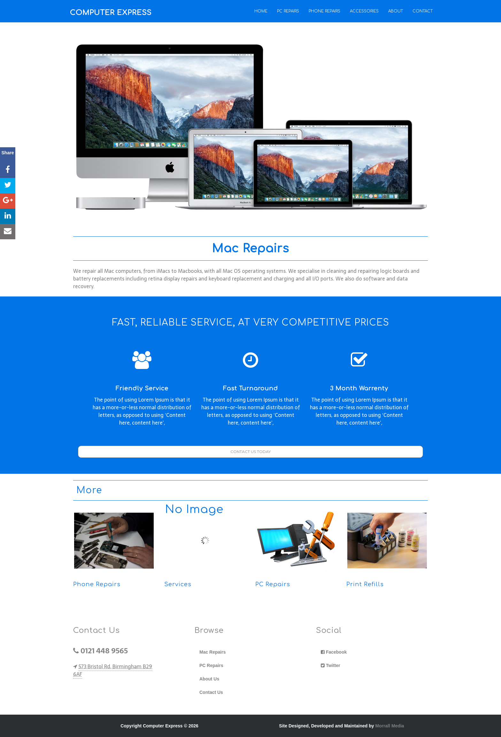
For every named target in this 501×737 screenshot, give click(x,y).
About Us (209, 678)
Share (8, 152)
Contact (422, 11)
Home (260, 11)
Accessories (364, 11)
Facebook (334, 652)
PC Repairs (288, 11)
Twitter (330, 665)
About (395, 11)
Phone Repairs (324, 11)
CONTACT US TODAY (250, 451)
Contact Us (211, 692)
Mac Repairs (212, 652)
